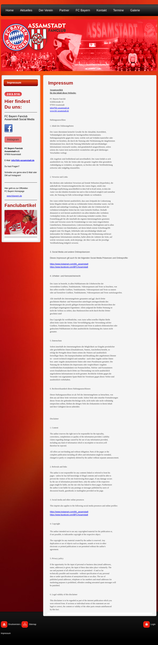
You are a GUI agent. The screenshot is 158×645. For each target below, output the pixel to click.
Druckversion (14, 624)
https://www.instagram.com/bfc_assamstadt (69, 264)
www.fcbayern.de (14, 196)
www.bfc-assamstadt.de (59, 111)
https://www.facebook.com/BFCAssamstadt (69, 267)
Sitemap (32, 624)
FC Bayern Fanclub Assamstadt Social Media (19, 118)
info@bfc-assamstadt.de (59, 108)
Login (153, 624)
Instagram (13, 139)
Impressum (6, 633)
